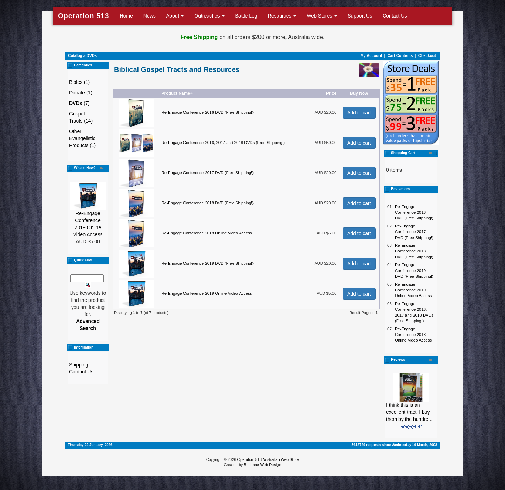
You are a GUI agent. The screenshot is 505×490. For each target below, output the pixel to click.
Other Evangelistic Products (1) (82, 138)
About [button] (175, 16)
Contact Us (395, 16)
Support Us (360, 16)
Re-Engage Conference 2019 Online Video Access (206, 293)
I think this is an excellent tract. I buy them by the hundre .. (409, 412)
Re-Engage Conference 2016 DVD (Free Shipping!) (207, 112)
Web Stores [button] (322, 16)
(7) (79, 103)
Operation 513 (83, 16)
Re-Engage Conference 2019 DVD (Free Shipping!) (207, 263)
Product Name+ (177, 93)
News (149, 16)
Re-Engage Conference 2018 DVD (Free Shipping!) (207, 203)
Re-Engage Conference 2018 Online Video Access (206, 233)
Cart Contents (400, 55)
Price (331, 93)
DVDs (92, 55)
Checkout (427, 55)
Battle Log (246, 16)
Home (126, 16)
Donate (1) (80, 92)
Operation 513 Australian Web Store (268, 459)
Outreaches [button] (209, 16)
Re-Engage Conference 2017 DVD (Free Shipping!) (207, 173)
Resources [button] (282, 16)
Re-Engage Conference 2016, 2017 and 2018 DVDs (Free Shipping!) (223, 142)
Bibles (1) (79, 82)
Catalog (75, 55)
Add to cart (359, 112)
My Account (371, 55)
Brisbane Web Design (262, 465)
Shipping (78, 365)
